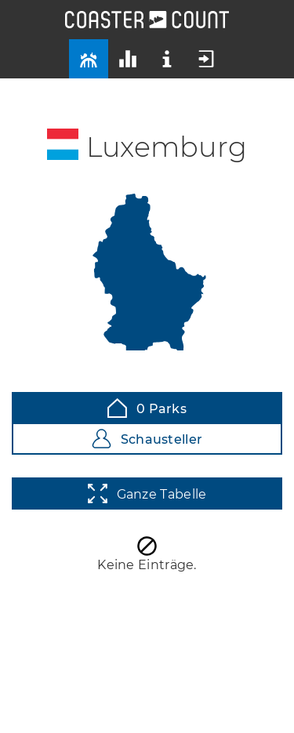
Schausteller (147, 438)
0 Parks (147, 408)
